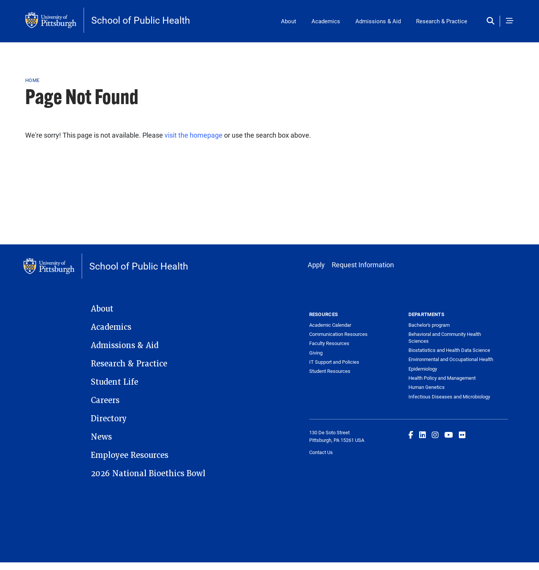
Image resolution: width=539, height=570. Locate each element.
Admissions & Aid (378, 21)
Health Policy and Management (442, 377)
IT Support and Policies (334, 361)
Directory (109, 419)
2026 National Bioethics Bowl (148, 473)
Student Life (114, 382)
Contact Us (321, 452)
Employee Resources (129, 455)
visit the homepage (194, 135)
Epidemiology (422, 368)
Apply (316, 264)
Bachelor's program (429, 324)
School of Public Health (140, 20)
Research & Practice (441, 21)
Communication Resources (338, 334)
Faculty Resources (329, 343)
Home (32, 80)
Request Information (363, 264)
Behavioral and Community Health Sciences (444, 337)
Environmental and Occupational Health (450, 359)
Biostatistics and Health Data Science (449, 350)
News (101, 437)
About (288, 21)
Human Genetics (426, 387)
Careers (105, 400)
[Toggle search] (492, 21)
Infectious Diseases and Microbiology (449, 396)
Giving (316, 352)
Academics (325, 21)
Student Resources (329, 371)
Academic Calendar (330, 324)
